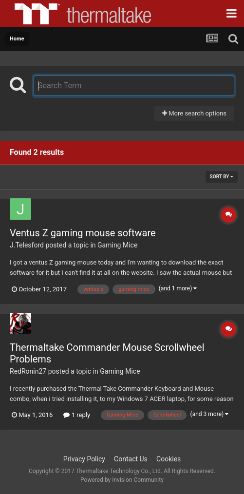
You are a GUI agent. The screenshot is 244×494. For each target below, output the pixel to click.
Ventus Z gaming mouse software (83, 233)
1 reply (76, 414)
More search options (194, 113)
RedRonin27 (28, 371)
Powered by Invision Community (122, 479)
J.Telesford (27, 245)
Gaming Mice (117, 245)
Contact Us (131, 459)
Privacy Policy (84, 459)
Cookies (168, 459)
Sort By (221, 176)
